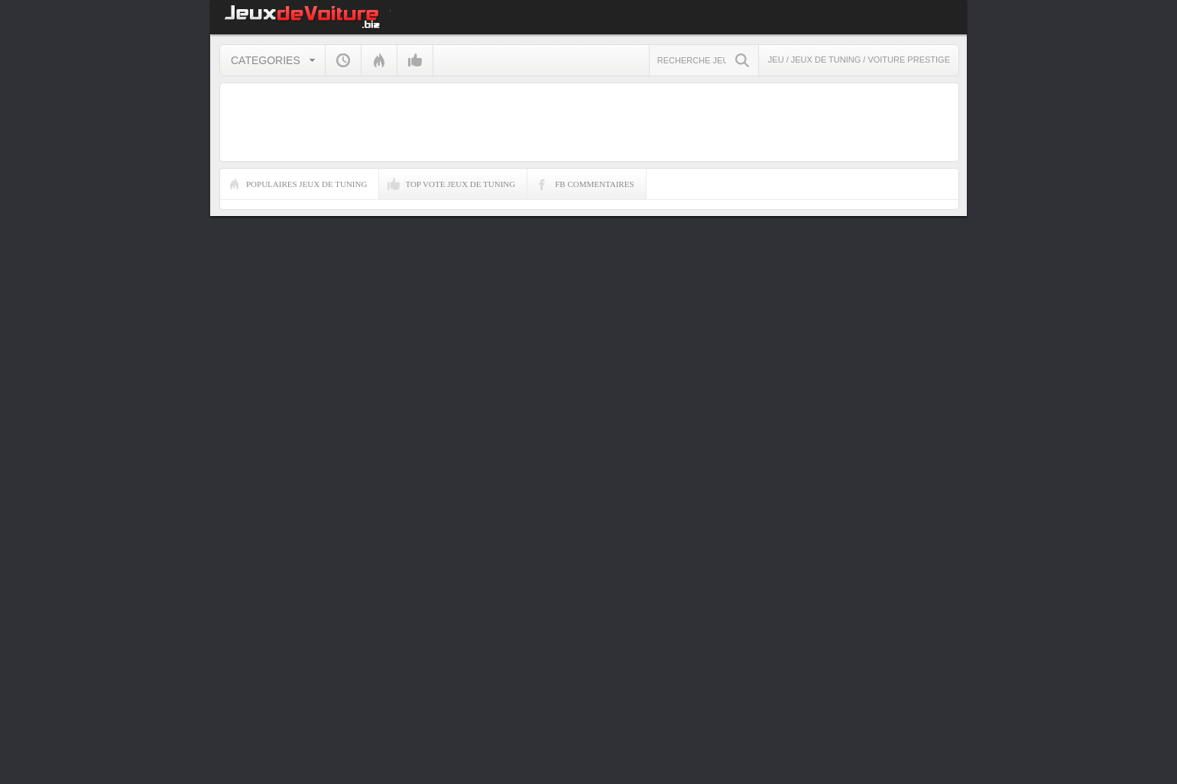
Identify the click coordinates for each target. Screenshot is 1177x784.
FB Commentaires (594, 184)
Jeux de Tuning (827, 59)
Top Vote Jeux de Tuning (460, 184)
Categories (265, 60)
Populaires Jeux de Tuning (306, 184)
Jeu (776, 59)
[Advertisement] (1032, 554)
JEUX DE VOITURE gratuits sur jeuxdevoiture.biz (300, 17)
